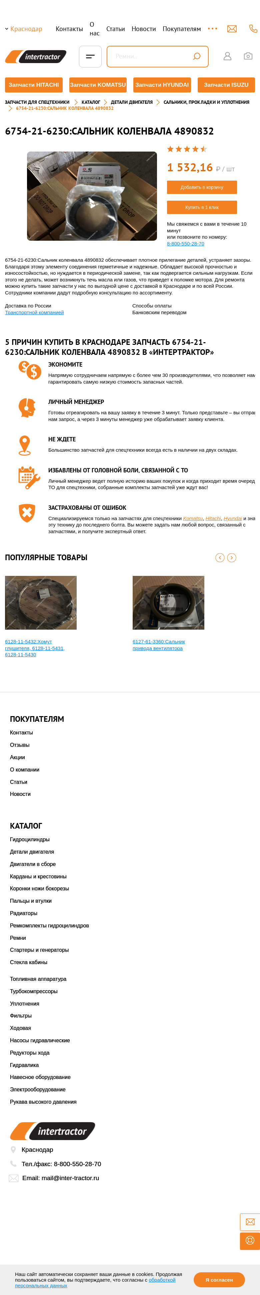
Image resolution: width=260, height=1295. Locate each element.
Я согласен (219, 1280)
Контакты (69, 28)
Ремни (18, 938)
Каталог (91, 102)
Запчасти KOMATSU (98, 85)
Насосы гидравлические (40, 1040)
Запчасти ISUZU (226, 85)
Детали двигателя (32, 852)
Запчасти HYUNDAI (162, 85)
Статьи (115, 28)
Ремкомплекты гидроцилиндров (49, 925)
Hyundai (233, 518)
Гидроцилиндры (30, 839)
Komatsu (193, 518)
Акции (17, 757)
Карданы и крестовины (38, 876)
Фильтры (21, 1016)
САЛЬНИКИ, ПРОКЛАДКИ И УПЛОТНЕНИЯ (206, 102)
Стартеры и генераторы (39, 950)
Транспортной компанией (34, 312)
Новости (144, 28)
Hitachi (213, 518)
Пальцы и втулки (31, 901)
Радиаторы (23, 913)
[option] (92, 196)
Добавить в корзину (202, 187)
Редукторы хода (30, 1053)
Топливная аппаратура (38, 979)
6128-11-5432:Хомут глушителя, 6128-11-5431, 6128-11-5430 (35, 648)
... (213, 25)
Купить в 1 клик (202, 207)
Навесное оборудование (40, 1077)
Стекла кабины (28, 962)
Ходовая (20, 1028)
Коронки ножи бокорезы (39, 888)
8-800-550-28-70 (185, 243)
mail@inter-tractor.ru (70, 1177)
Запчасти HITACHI (34, 85)
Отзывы (20, 745)
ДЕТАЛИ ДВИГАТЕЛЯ (132, 102)
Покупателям (182, 28)
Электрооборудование (38, 1089)
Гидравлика (24, 1065)
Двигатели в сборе (33, 864)
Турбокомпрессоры (34, 991)
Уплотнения (24, 1004)
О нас (95, 28)
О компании (24, 770)
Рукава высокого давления (43, 1102)
